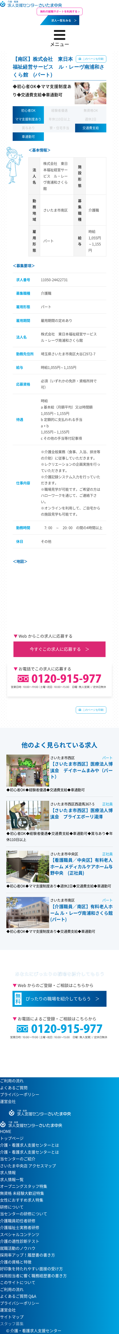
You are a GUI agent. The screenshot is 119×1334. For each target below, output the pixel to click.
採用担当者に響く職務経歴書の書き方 (33, 1276)
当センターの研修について (23, 1214)
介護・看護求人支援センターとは (29, 1152)
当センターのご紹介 (17, 1159)
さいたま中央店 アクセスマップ (28, 1166)
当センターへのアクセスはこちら (57, 1056)
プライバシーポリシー (19, 1094)
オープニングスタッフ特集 (23, 1186)
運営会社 (8, 1101)
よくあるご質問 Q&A (18, 1296)
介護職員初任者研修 (17, 1221)
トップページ (12, 1138)
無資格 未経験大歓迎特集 (22, 1193)
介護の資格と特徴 (15, 1262)
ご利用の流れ (12, 1081)
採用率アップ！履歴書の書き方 (27, 1255)
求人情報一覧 (12, 1179)
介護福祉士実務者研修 (19, 1227)
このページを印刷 (92, 58)
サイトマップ (12, 1317)
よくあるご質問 (14, 1088)
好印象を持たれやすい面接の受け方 (31, 1269)
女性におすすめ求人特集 (21, 1200)
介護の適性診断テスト (19, 1241)
